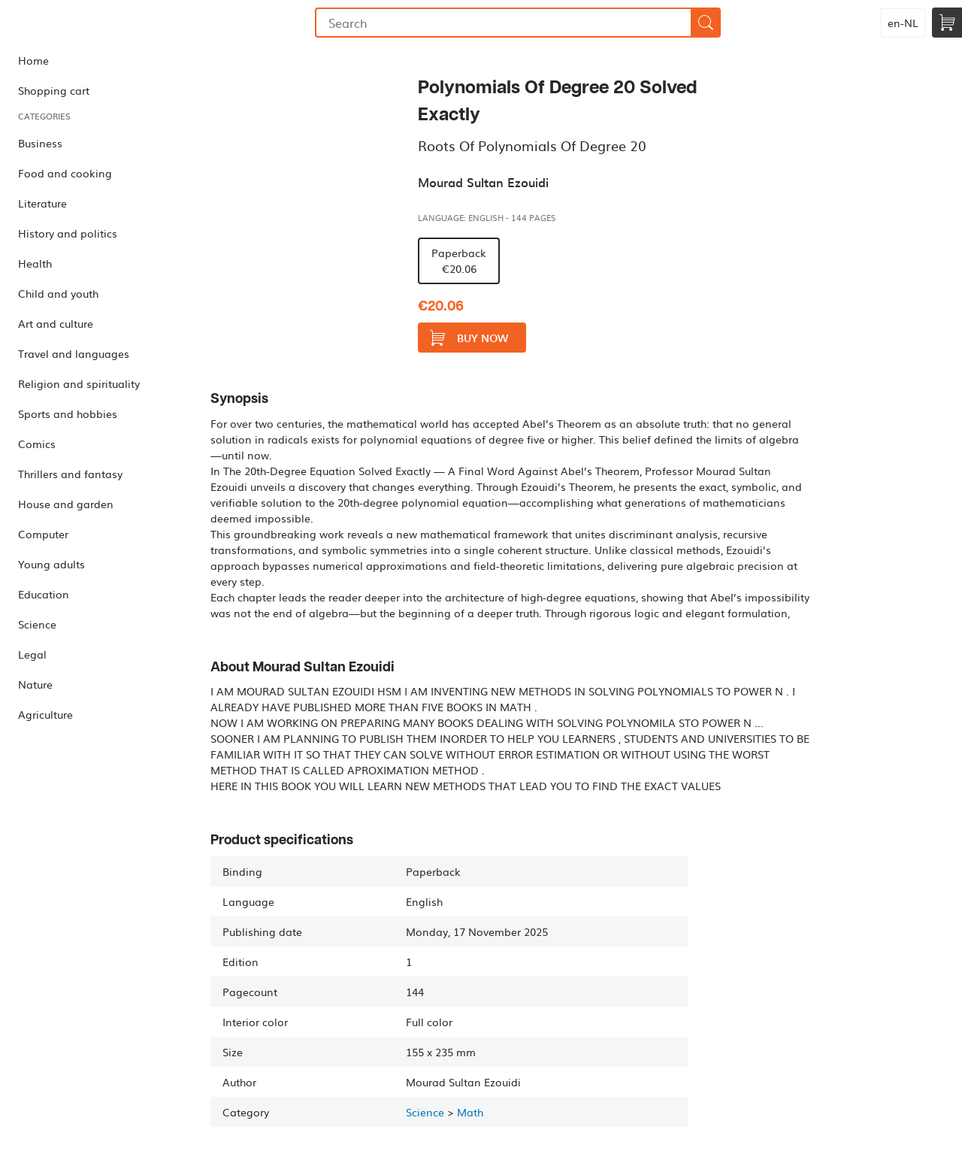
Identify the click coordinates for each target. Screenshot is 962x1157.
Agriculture (45, 714)
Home (33, 60)
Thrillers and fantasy (70, 473)
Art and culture (55, 323)
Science (37, 624)
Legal (32, 654)
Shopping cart (53, 90)
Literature (42, 203)
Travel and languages (73, 353)
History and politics (67, 233)
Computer (43, 533)
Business (40, 142)
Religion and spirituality (79, 383)
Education (43, 593)
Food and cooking (65, 172)
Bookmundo (77, 23)
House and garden (65, 503)
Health (35, 263)
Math (470, 1111)
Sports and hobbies (67, 413)
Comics (37, 443)
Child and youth (58, 293)
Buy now (469, 338)
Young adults (51, 563)
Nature (35, 684)
